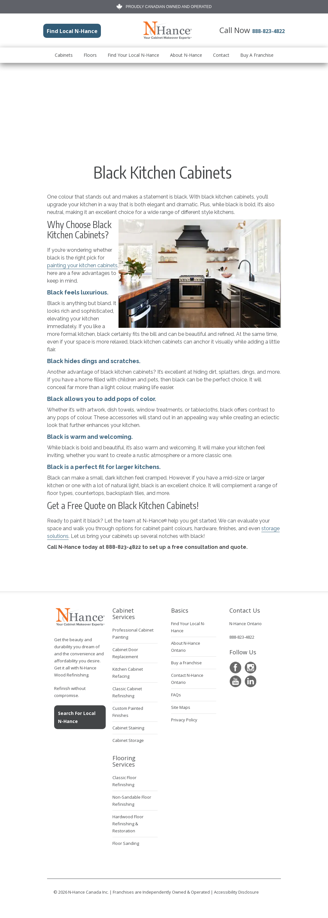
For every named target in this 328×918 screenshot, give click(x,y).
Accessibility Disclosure (236, 892)
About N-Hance (186, 54)
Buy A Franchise (257, 54)
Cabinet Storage (128, 740)
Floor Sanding (125, 843)
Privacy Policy (184, 720)
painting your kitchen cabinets (82, 265)
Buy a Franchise (186, 663)
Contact (221, 54)
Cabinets (64, 54)
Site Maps (180, 707)
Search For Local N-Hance (76, 717)
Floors (90, 54)
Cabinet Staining (128, 728)
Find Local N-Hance (63, 29)
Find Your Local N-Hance (133, 54)
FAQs (176, 695)
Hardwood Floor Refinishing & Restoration (128, 824)
